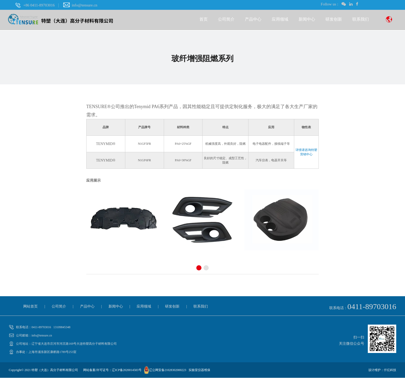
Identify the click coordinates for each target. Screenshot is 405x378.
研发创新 (333, 20)
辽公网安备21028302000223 (167, 370)
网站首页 (30, 307)
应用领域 (280, 20)
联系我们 (360, 20)
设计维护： (376, 370)
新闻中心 (307, 20)
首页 (203, 20)
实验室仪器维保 (199, 370)
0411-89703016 (371, 306)
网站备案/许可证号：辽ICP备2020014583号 (112, 370)
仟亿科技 (390, 370)
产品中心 (253, 20)
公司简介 (226, 20)
